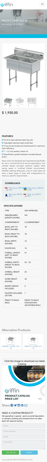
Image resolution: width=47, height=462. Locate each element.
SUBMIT (29, 452)
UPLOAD (10, 452)
